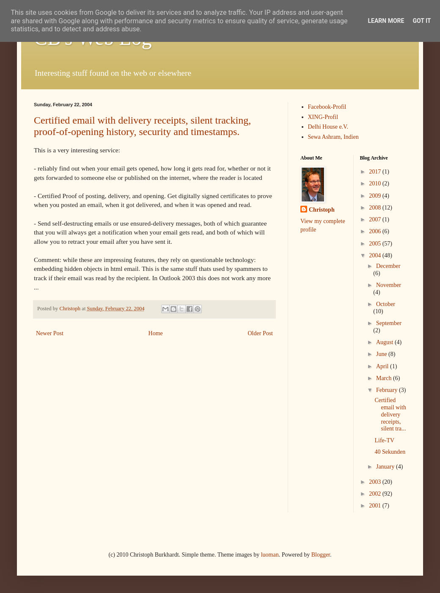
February (387, 390)
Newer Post (49, 333)
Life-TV (384, 440)
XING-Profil (323, 117)
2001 (375, 505)
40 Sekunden (389, 452)
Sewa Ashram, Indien (333, 137)
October (385, 304)
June (382, 354)
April (383, 366)
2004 (375, 255)
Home (155, 333)
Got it (421, 20)
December (388, 266)
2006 (375, 231)
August (385, 342)
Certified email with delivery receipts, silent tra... (390, 414)
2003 (375, 482)
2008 (375, 207)
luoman (270, 555)
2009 (375, 196)
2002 (375, 494)
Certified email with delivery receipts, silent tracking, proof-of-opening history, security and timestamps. (142, 126)
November (388, 285)
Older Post (260, 333)
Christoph (322, 210)
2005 (375, 243)
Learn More (386, 20)
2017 (375, 171)
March (384, 378)
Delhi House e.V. (328, 127)
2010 (375, 183)
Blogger (320, 555)
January (386, 466)
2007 (375, 219)
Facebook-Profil (327, 107)
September (389, 323)
